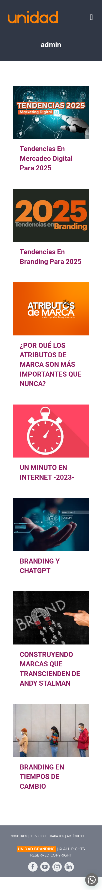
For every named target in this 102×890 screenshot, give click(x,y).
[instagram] (57, 867)
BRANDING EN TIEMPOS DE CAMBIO (42, 776)
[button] (91, 879)
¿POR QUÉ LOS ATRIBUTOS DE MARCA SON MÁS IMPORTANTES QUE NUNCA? (50, 364)
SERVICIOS (37, 836)
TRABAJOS (56, 836)
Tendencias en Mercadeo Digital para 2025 (46, 158)
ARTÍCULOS (75, 836)
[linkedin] (69, 867)
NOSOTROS (19, 836)
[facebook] (33, 867)
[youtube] (45, 867)
